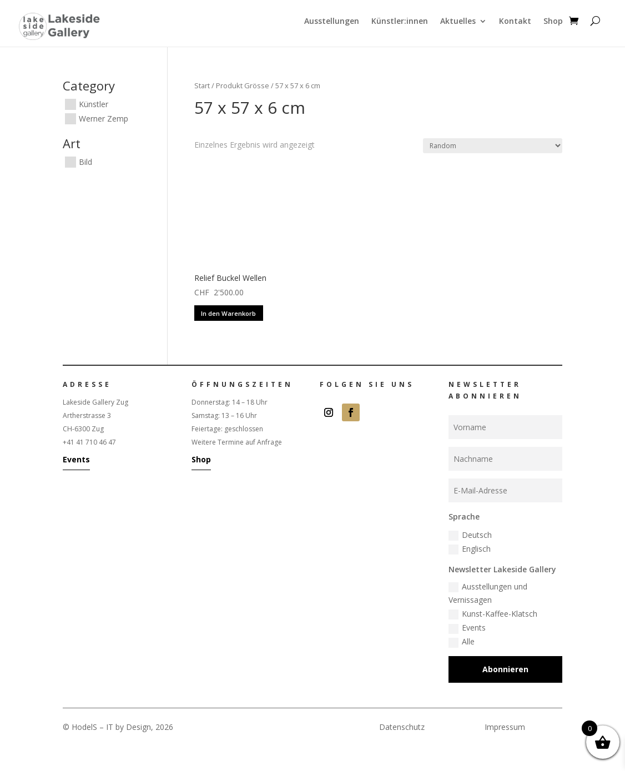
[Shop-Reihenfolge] (492, 145)
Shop (553, 21)
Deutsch (470, 535)
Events (76, 459)
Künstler (93, 104)
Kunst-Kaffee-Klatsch (492, 613)
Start (202, 85)
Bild (85, 162)
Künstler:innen (399, 21)
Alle (461, 641)
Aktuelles (458, 21)
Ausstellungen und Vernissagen (487, 593)
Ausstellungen (331, 21)
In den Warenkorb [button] (228, 313)
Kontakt (515, 21)
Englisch (469, 549)
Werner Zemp (103, 118)
